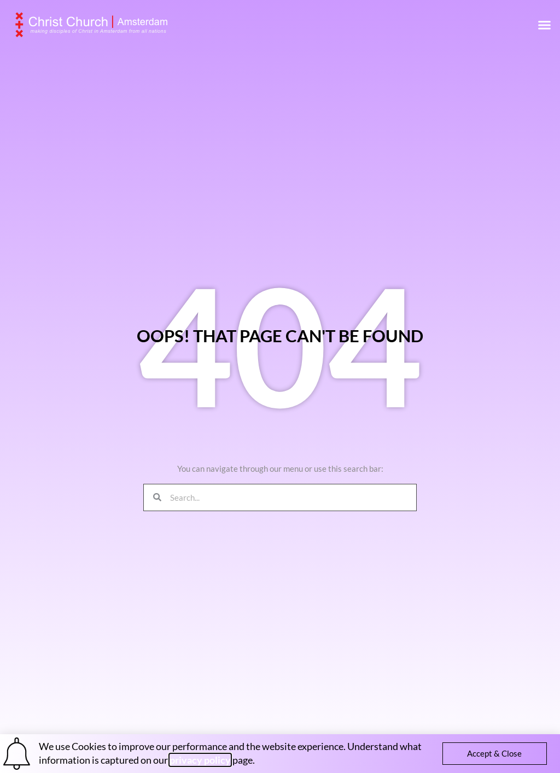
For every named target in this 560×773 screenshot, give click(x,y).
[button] (544, 24)
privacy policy (200, 760)
